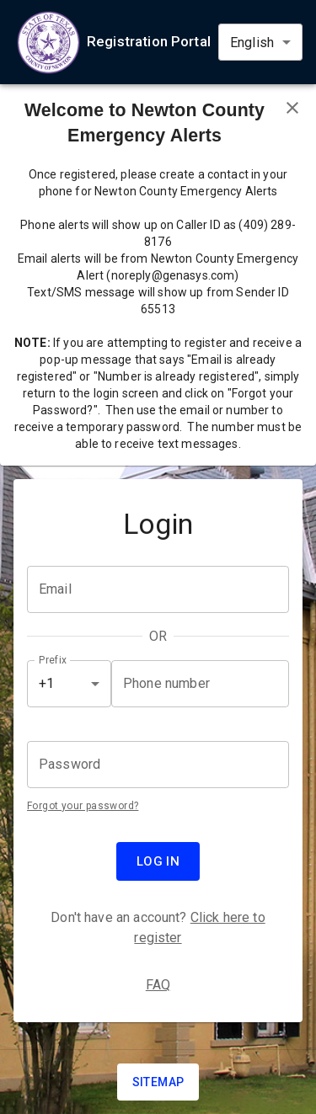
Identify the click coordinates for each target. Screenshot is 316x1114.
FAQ (158, 985)
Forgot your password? (82, 806)
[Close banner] (292, 108)
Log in (158, 861)
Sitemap (158, 1082)
